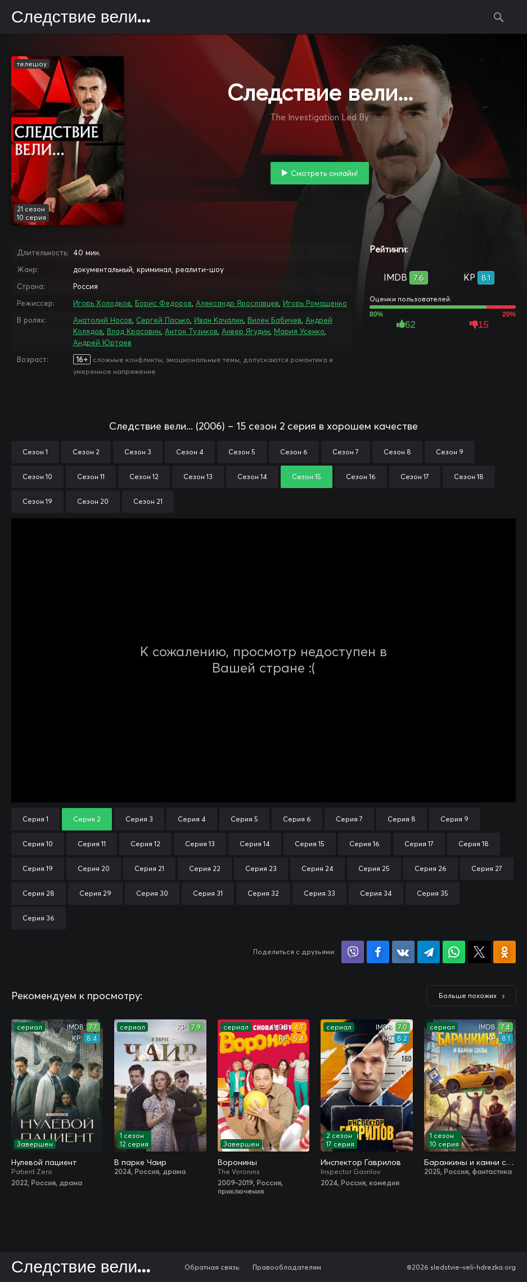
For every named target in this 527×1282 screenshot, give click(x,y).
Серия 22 (204, 868)
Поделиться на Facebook (378, 952)
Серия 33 (319, 893)
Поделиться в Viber (352, 952)
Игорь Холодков (102, 303)
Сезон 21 (148, 501)
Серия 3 (139, 819)
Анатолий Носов (102, 319)
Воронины (237, 1162)
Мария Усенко (299, 331)
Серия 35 (432, 893)
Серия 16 (364, 843)
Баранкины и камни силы (470, 1162)
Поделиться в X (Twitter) (479, 952)
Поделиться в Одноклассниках (504, 952)
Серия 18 (473, 843)
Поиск (499, 17)
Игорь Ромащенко (315, 303)
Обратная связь (212, 1267)
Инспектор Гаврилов (361, 1162)
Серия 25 (374, 868)
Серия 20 (94, 868)
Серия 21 (149, 868)
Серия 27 (486, 868)
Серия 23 (261, 868)
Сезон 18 (469, 476)
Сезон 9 (449, 452)
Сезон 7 (345, 452)
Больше (468, 995)
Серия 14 (255, 843)
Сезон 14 (252, 476)
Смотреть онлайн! (324, 173)
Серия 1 (35, 819)
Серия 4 (192, 819)
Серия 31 (208, 893)
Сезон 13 (198, 476)
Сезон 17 (414, 476)
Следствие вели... (81, 17)
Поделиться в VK (403, 952)
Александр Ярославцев (237, 303)
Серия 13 (200, 843)
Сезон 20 (93, 501)
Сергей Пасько (163, 319)
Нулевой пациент (44, 1162)
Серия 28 (38, 893)
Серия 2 (87, 819)
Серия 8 (402, 819)
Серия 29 (95, 893)
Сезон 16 (361, 476)
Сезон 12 (144, 476)
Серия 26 (431, 868)
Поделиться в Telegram (428, 952)
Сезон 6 (294, 452)
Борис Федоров (163, 303)
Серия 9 (454, 819)
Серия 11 (92, 843)
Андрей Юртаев (102, 342)
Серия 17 (419, 843)
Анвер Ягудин (246, 331)
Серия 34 (376, 893)
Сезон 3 (137, 452)
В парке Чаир (140, 1162)
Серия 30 (152, 893)
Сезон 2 (86, 452)
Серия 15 (310, 843)
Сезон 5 (241, 452)
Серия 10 (37, 843)
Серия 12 (145, 843)
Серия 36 (38, 918)
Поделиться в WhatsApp (454, 952)
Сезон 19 (37, 501)
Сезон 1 (35, 452)
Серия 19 (37, 868)
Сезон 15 (306, 476)
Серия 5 (244, 819)
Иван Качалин (219, 319)
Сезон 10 (37, 476)
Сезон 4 (190, 452)
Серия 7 (349, 819)
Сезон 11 (91, 476)
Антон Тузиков (191, 331)
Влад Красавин (134, 331)
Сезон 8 (397, 452)
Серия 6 (297, 819)
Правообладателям (287, 1267)
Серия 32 (263, 893)
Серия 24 (317, 868)
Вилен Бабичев (274, 319)
